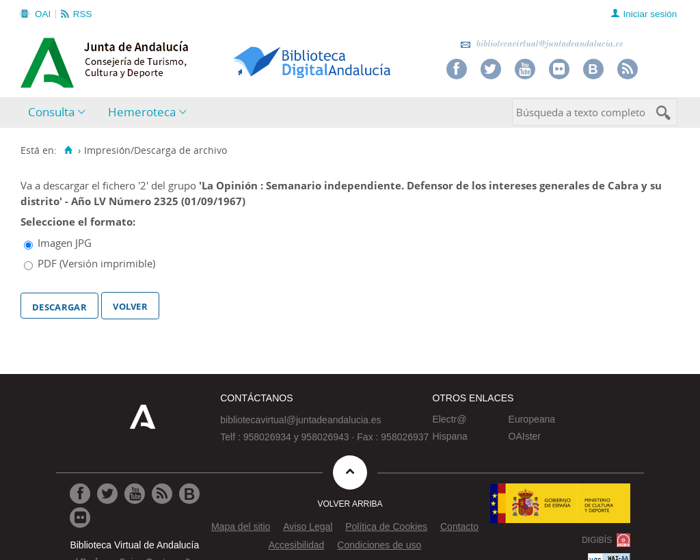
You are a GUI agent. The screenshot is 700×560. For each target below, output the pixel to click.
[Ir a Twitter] (107, 493)
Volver (130, 305)
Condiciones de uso (379, 544)
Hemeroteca (142, 112)
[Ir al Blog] (189, 493)
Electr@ (449, 419)
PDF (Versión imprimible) (96, 263)
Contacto (459, 526)
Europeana (532, 419)
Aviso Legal (307, 526)
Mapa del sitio (240, 526)
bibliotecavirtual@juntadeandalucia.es (542, 44)
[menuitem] (60, 112)
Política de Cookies (386, 526)
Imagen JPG (65, 243)
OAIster (525, 436)
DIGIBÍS (597, 540)
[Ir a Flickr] (80, 517)
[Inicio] (68, 150)
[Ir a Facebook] (80, 493)
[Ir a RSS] (162, 493)
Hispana (449, 436)
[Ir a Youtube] (134, 493)
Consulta (51, 112)
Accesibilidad (297, 544)
